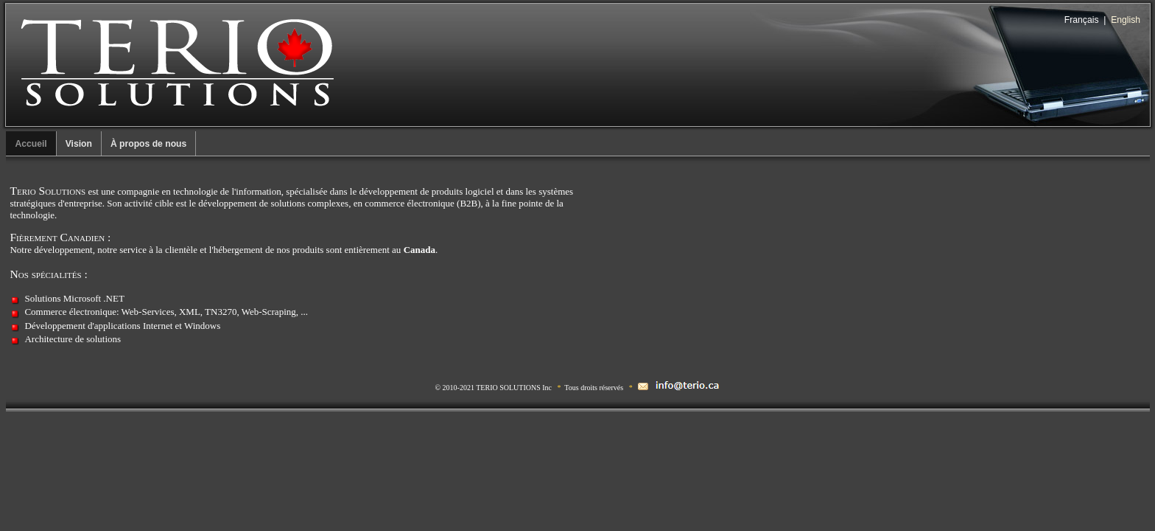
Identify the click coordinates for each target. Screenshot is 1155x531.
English (1125, 20)
